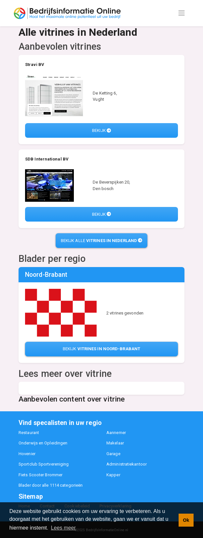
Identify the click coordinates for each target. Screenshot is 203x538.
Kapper (113, 474)
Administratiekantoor (126, 464)
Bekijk (101, 130)
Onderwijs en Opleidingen (43, 443)
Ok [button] (186, 520)
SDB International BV (47, 159)
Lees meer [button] (63, 528)
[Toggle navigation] (181, 13)
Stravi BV (34, 64)
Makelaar (115, 443)
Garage (113, 453)
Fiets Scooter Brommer (40, 474)
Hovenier (27, 453)
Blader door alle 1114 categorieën (51, 485)
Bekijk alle (101, 240)
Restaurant (29, 432)
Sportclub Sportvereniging (44, 464)
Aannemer (116, 432)
